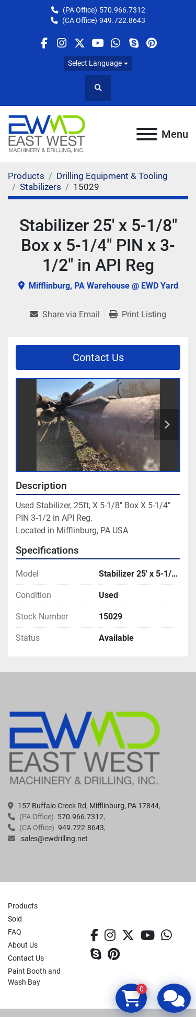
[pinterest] (151, 43)
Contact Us (98, 357)
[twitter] (79, 43)
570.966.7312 (122, 10)
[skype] (133, 43)
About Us (23, 945)
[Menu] (146, 134)
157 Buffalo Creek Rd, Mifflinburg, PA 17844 (88, 805)
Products (23, 906)
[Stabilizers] (40, 187)
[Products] (26, 176)
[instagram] (62, 43)
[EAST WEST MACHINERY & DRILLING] (85, 748)
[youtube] (97, 43)
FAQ (14, 932)
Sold (15, 919)
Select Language (95, 63)
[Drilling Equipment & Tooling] (112, 176)
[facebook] (43, 43)
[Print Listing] (138, 314)
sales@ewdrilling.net (53, 838)
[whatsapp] (115, 43)
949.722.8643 (122, 20)
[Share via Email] (67, 314)
